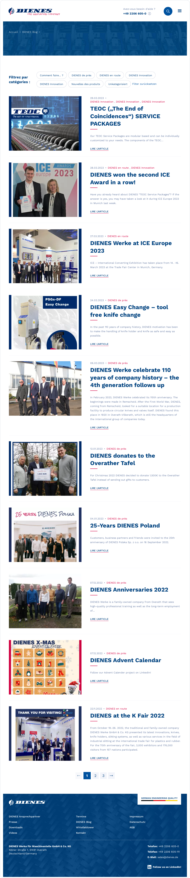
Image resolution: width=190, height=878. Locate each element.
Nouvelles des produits (85, 84)
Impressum (136, 816)
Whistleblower (85, 827)
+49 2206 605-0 (134, 13)
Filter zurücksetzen (144, 83)
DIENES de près (81, 75)
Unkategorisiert (117, 84)
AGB (132, 827)
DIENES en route (110, 75)
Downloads (16, 827)
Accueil (13, 31)
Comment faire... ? (51, 75)
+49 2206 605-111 (169, 851)
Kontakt (81, 832)
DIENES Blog (29, 31)
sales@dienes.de (168, 857)
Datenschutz (137, 821)
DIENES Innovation (140, 75)
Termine (81, 816)
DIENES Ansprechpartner (24, 816)
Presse (13, 821)
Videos (13, 832)
